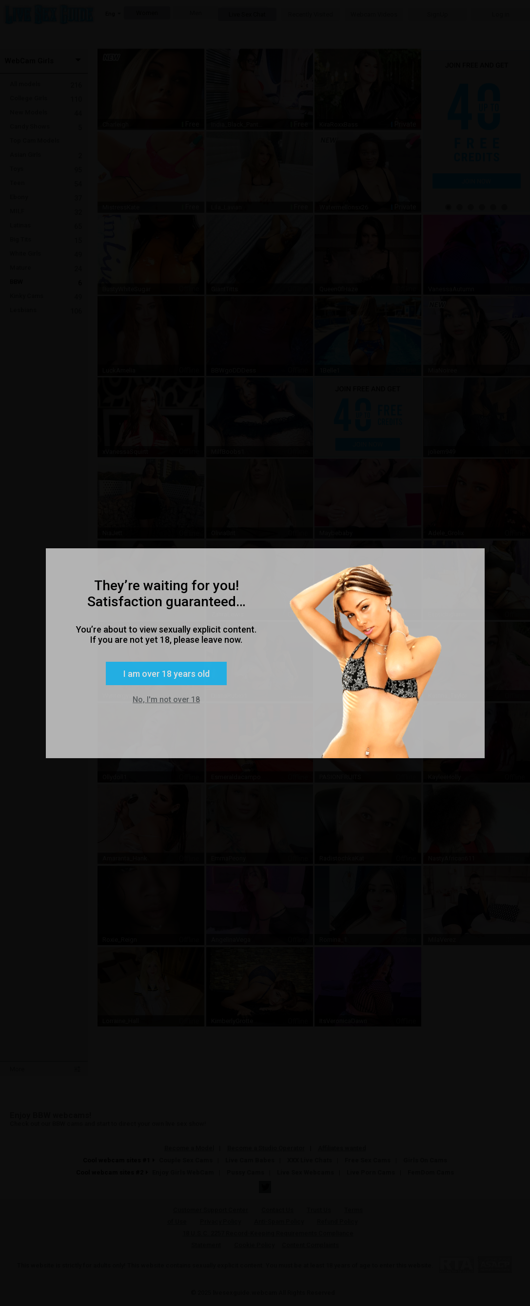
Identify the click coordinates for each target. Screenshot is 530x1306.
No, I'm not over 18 (166, 699)
